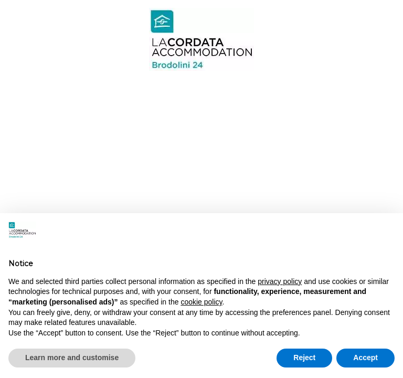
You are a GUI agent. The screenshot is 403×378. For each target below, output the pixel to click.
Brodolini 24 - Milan (201, 39)
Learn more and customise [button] (72, 357)
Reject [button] (304, 357)
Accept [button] (365, 357)
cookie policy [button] (201, 302)
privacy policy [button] (280, 281)
